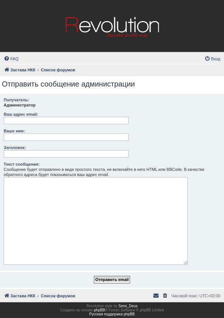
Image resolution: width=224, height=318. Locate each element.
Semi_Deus (128, 306)
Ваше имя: (14, 131)
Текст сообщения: (22, 164)
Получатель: (16, 100)
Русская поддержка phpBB (112, 314)
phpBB (99, 310)
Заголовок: (15, 147)
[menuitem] (11, 58)
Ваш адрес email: (21, 114)
